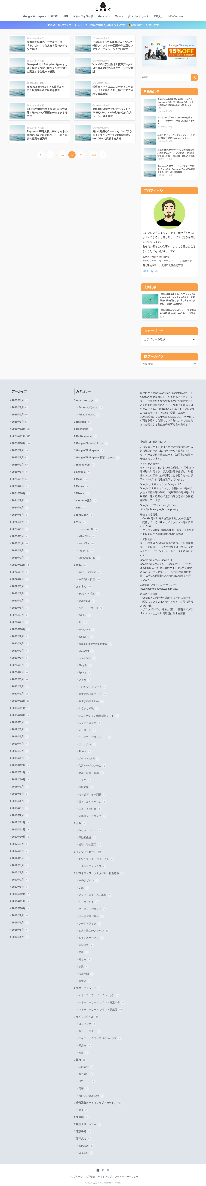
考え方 (85, 1046)
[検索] (194, 77)
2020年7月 (20, 651)
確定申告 (86, 945)
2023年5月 (20, 536)
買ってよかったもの (92, 802)
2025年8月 (20, 458)
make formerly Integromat (95, 644)
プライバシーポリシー (126, 1176)
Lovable (83, 472)
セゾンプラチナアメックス (96, 859)
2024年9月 (20, 501)
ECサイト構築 (89, 594)
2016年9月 (20, 916)
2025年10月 (21, 443)
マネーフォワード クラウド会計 (99, 995)
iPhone (85, 752)
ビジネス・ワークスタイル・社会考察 (100, 873)
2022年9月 (20, 572)
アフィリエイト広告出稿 (95, 895)
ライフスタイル (87, 1017)
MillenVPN (87, 536)
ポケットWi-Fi (89, 759)
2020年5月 (20, 665)
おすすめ (83, 587)
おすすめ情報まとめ (92, 694)
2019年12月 (21, 701)
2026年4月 (20, 400)
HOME (103, 1170)
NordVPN (86, 544)
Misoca (82, 493)
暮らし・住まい (90, 1031)
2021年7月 (20, 601)
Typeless (86, 1146)
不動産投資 (87, 838)
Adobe (85, 615)
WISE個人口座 (89, 579)
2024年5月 (20, 515)
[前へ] (41, 154)
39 (62, 155)
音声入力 (158, 16)
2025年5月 (20, 479)
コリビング (87, 1024)
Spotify (85, 673)
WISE (54, 16)
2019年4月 (20, 744)
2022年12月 (21, 565)
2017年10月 (21, 837)
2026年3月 (20, 408)
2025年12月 (21, 429)
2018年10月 (21, 780)
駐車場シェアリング (92, 816)
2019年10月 (21, 715)
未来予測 (86, 974)
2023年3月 (20, 551)
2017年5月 (20, 858)
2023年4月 (20, 544)
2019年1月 (20, 758)
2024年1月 (20, 522)
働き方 (85, 959)
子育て (85, 780)
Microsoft (86, 651)
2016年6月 (20, 923)
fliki (83, 622)
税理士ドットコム (88, 1124)
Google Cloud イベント (92, 443)
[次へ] (102, 154)
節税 (84, 952)
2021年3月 (20, 615)
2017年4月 (20, 866)
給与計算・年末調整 (92, 795)
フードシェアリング (92, 909)
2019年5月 (20, 737)
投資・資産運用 (90, 845)
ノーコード (87, 730)
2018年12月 (21, 765)
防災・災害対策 (90, 809)
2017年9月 (20, 844)
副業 (84, 967)
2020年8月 (20, 644)
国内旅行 (86, 1067)
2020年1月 (20, 694)
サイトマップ (105, 1176)
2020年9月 (20, 637)
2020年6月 (20, 658)
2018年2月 (20, 815)
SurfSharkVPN (89, 558)
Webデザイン (89, 881)
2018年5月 (20, 794)
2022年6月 (20, 586)
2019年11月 (21, 708)
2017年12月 (21, 823)
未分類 (82, 1117)
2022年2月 (20, 594)
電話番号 (83, 1132)
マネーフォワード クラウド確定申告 (102, 1003)
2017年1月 (20, 887)
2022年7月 (20, 579)
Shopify (85, 666)
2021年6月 (20, 608)
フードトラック (90, 924)
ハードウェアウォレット (95, 737)
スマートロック (90, 723)
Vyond (85, 680)
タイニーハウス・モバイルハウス (100, 1038)
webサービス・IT (91, 608)
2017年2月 (20, 880)
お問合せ (90, 1176)
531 (94, 155)
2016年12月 (21, 894)
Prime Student (89, 415)
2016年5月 (20, 930)
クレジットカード (138, 16)
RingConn (84, 515)
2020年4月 (20, 672)
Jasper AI (86, 637)
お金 (81, 823)
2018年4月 (20, 801)
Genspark (104, 16)
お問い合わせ (150, 271)
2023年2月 (20, 558)
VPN (65, 16)
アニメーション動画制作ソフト (99, 716)
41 (81, 155)
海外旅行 (86, 1074)
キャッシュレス (90, 830)
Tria (83, 1110)
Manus (119, 16)
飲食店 (85, 981)
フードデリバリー (91, 916)
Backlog (83, 422)
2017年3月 (20, 873)
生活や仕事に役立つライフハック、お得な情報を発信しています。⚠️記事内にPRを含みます (103, 25)
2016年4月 (20, 937)
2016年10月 (21, 908)
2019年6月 (20, 730)
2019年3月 (20, 751)
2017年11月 (21, 830)
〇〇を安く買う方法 (92, 687)
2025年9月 (20, 451)
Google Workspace (34, 16)
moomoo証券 (86, 501)
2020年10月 (21, 629)
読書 (84, 1053)
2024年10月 (21, 493)
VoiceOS (86, 1153)
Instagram (87, 630)
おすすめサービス (91, 938)
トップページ (76, 1176)
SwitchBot (87, 601)
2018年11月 (21, 773)
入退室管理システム (92, 766)
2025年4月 (20, 486)
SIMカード (87, 1081)
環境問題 (86, 787)
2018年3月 (20, 808)
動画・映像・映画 (91, 773)
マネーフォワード (83, 16)
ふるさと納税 (89, 708)
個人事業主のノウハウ (94, 931)
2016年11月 (21, 901)
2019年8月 (20, 722)
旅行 (81, 1060)
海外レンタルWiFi (91, 1096)
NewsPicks (87, 658)
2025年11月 (21, 436)
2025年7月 (20, 465)
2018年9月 (20, 787)
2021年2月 (20, 622)
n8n (81, 508)
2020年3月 (20, 679)
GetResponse (86, 436)
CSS (84, 888)
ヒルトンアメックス (92, 866)
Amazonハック (87, 400)
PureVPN (86, 551)
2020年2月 (20, 687)
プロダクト (87, 744)
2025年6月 (20, 472)
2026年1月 (20, 422)
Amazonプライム (91, 408)
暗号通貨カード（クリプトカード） (98, 1103)
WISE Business (90, 572)
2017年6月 (20, 851)
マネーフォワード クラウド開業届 (100, 1010)
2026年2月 (20, 415)
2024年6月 (20, 508)
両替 (84, 1089)
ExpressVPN (88, 529)
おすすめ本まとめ (91, 701)
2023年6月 (20, 529)
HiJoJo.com (176, 16)
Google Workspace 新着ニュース (98, 458)
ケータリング (89, 902)
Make (81, 479)
